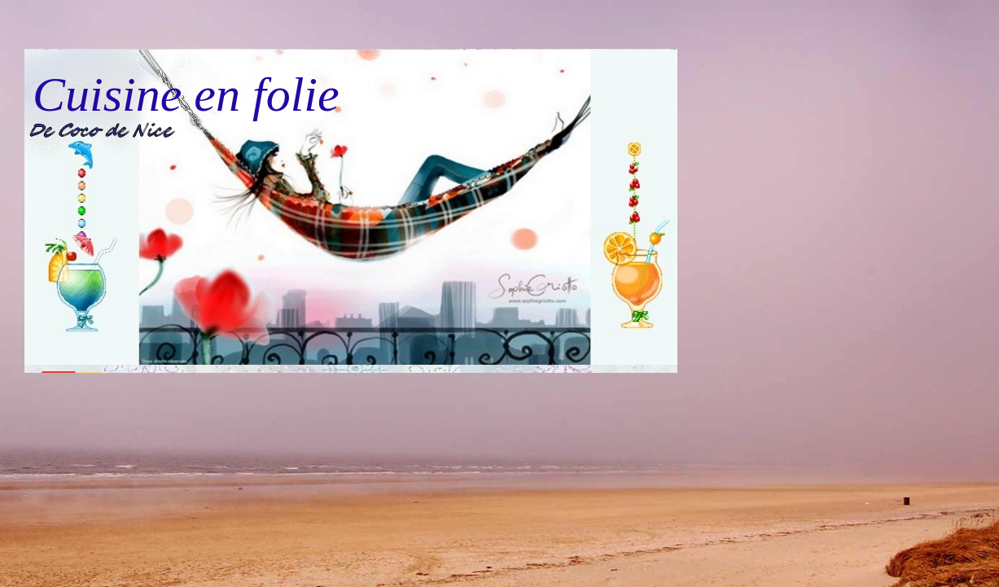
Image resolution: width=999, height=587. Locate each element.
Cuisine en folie (186, 94)
